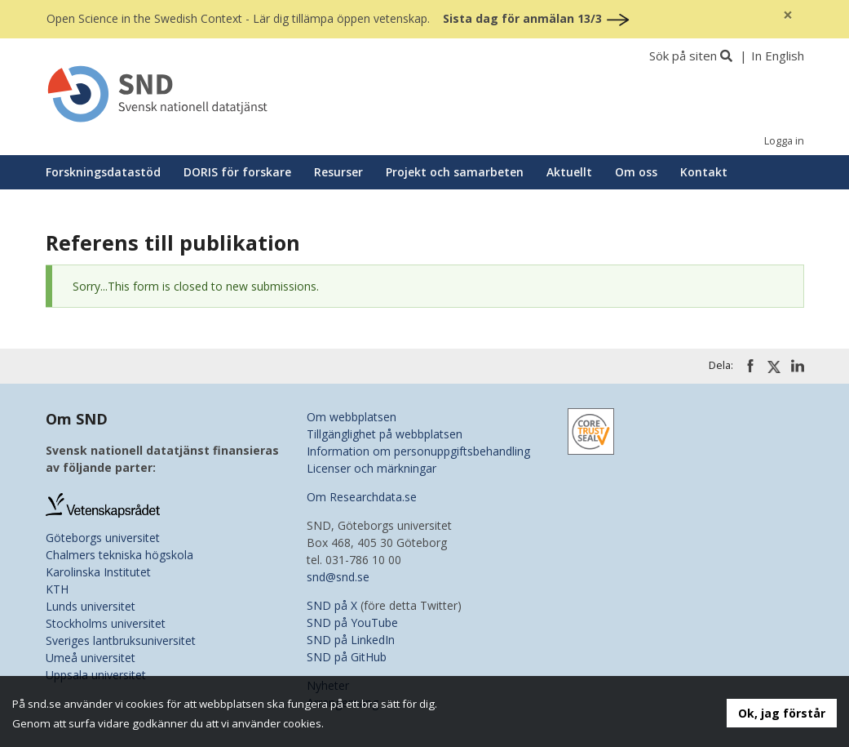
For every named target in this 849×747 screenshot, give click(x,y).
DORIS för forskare (237, 172)
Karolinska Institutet (98, 572)
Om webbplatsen (351, 417)
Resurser (338, 172)
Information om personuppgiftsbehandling (418, 451)
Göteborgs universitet (103, 537)
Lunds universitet (90, 606)
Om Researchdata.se (362, 497)
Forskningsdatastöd (103, 172)
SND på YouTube (352, 622)
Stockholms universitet (106, 623)
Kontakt (703, 172)
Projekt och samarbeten (455, 172)
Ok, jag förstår (781, 713)
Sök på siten (683, 55)
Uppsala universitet (96, 675)
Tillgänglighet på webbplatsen (384, 434)
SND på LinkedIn (351, 639)
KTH (57, 589)
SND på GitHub (347, 657)
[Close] (788, 15)
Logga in (784, 141)
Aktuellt (569, 172)
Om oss (636, 172)
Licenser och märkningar (371, 468)
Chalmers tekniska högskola (119, 554)
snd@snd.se (338, 577)
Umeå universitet (90, 657)
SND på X (332, 605)
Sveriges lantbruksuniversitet (121, 640)
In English (777, 55)
